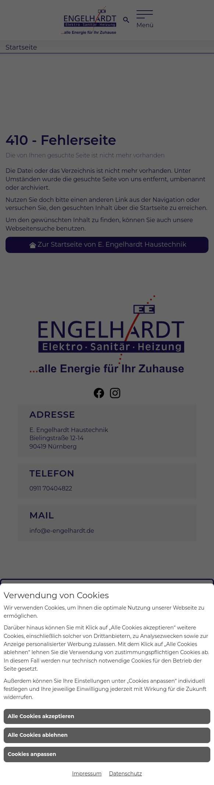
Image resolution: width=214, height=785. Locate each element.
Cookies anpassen (32, 754)
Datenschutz (125, 773)
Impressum (86, 773)
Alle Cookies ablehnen (38, 735)
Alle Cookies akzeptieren (41, 716)
